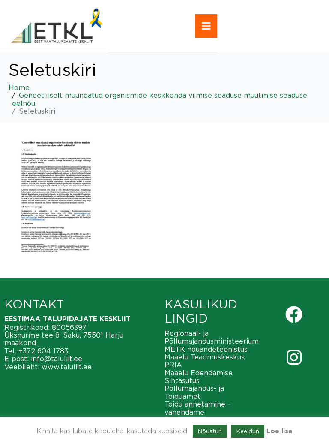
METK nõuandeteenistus (206, 349)
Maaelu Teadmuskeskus (204, 357)
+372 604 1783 (43, 351)
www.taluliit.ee (67, 367)
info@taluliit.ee (56, 358)
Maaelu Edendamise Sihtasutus (198, 376)
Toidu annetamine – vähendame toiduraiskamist (197, 412)
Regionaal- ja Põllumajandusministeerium (211, 337)
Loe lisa (279, 431)
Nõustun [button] (210, 431)
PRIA (173, 364)
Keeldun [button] (247, 431)
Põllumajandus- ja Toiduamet (194, 392)
